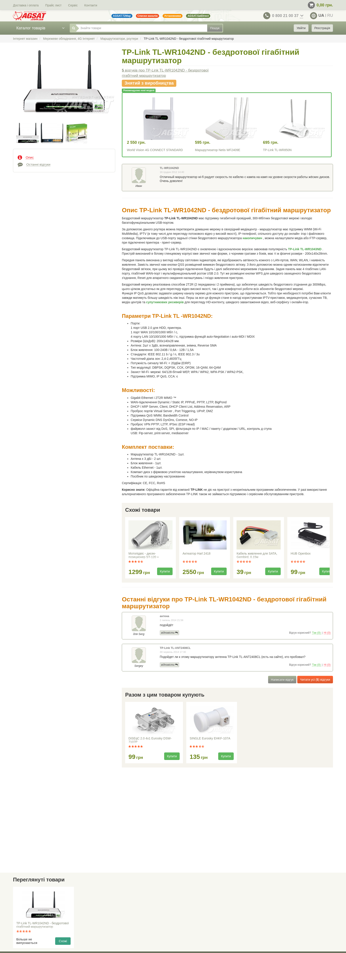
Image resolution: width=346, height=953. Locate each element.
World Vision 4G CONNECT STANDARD (155, 150)
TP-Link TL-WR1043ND (305, 249)
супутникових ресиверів (165, 302)
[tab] (64, 157)
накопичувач (253, 238)
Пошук (214, 28)
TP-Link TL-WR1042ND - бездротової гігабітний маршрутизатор (42, 924)
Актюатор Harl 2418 (196, 553)
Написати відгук (282, 679)
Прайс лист (53, 5)
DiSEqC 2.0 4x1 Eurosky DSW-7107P (149, 740)
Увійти (301, 28)
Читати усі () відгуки (315, 679)
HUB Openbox (300, 553)
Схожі (63, 941)
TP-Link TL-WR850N (277, 150)
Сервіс (73, 5)
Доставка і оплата (26, 5)
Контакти (90, 5)
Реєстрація (322, 28)
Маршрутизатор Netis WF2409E (217, 150)
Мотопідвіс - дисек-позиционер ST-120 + (143, 555)
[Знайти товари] (142, 28)
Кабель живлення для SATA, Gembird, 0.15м (257, 555)
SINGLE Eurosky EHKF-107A (210, 738)
